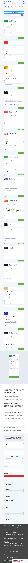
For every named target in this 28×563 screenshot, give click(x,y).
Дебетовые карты (13, 522)
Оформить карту (21, 62)
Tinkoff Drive (11, 332)
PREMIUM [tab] (19, 227)
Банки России (8, 522)
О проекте (5, 525)
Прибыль (10, 178)
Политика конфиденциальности (17, 527)
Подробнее (6, 107)
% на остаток (13, 15)
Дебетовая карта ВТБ (13, 264)
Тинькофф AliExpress (13, 200)
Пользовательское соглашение (8, 527)
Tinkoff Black (11, 224)
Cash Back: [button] (11, 363)
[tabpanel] (14, 367)
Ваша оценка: (6, 473)
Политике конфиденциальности (16, 561)
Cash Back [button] (6, 51)
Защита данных (20, 525)
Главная (5, 522)
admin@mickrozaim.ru (18, 557)
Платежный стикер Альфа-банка (15, 111)
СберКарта (11, 156)
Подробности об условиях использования (9, 547)
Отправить (14, 475)
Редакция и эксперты (14, 525)
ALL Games (11, 247)
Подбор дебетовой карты (14, 12)
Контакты (9, 525)
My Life (10, 66)
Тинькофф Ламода (12, 133)
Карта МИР (11, 20)
